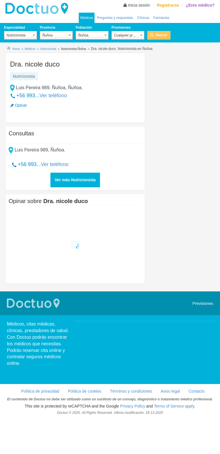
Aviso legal (170, 391)
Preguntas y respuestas (115, 18)
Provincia (47, 27)
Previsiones (121, 27)
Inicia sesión (139, 5)
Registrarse (168, 5)
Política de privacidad (40, 391)
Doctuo (38, 8)
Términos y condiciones (131, 391)
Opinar (21, 105)
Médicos (86, 18)
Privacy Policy (132, 406)
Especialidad (14, 27)
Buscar (162, 35)
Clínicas (143, 18)
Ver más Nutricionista (75, 180)
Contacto (196, 391)
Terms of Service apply (174, 406)
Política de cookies (84, 391)
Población (84, 27)
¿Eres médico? (200, 5)
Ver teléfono (53, 95)
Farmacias (161, 18)
